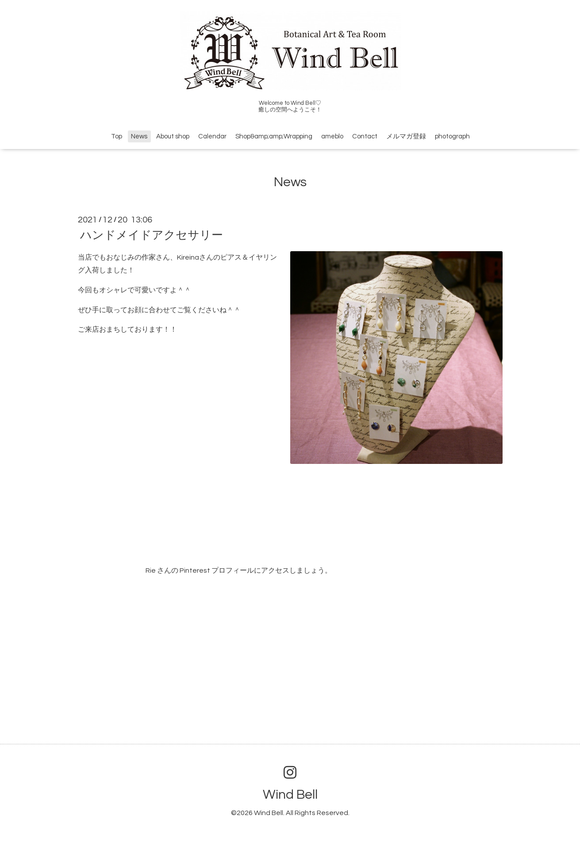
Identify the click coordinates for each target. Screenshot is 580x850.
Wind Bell (290, 794)
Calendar (212, 136)
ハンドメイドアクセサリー (151, 235)
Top (116, 136)
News (139, 136)
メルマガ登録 (406, 136)
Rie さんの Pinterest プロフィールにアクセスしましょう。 (239, 570)
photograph (452, 136)
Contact (364, 136)
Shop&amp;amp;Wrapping (273, 136)
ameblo (332, 136)
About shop (172, 136)
